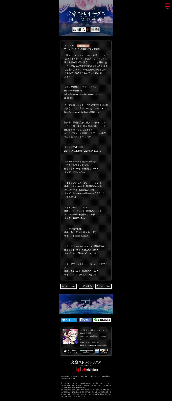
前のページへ (68, 286)
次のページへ (103, 286)
